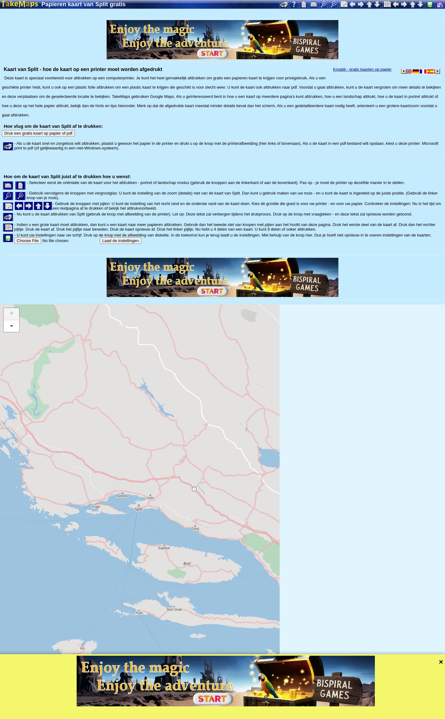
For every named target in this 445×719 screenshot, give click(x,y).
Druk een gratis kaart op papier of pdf (38, 133)
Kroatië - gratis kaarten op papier (362, 69)
